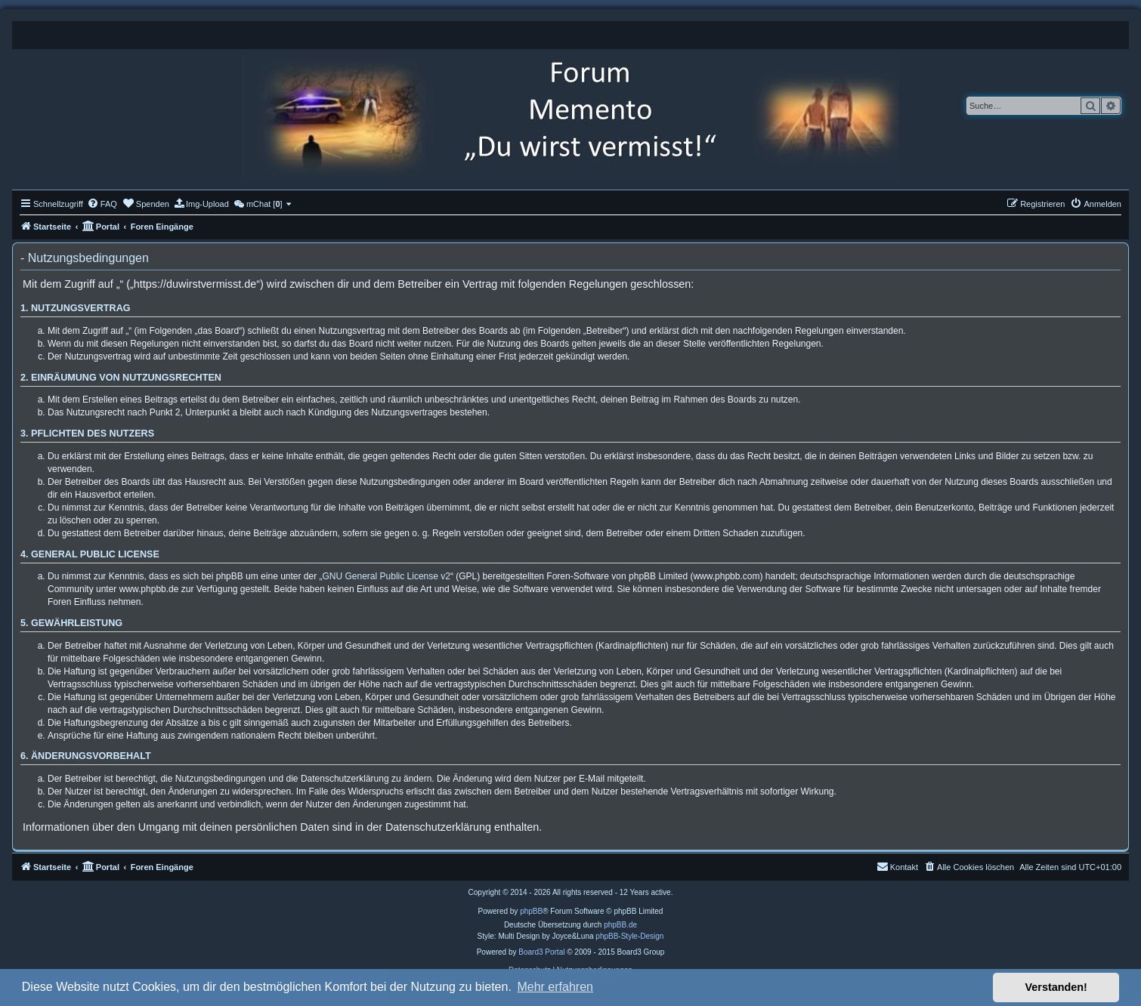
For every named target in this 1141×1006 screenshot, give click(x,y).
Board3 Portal (541, 952)
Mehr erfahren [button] (555, 986)
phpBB (531, 911)
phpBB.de (620, 925)
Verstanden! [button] (1056, 987)
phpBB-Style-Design (629, 936)
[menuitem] (102, 204)
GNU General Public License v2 (386, 576)
